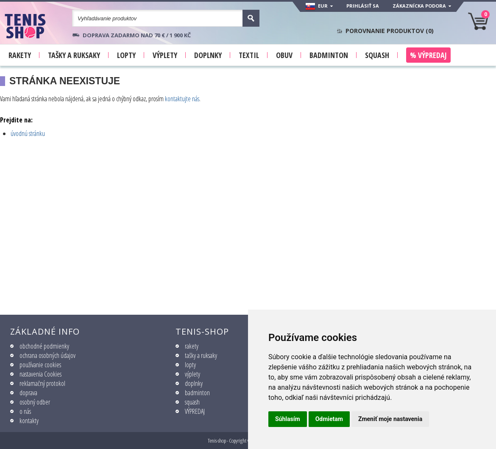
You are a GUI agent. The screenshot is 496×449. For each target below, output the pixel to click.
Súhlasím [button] (287, 419)
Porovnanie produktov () (390, 30)
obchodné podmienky (44, 346)
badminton (197, 392)
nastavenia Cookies (40, 374)
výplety (192, 374)
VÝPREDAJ (195, 411)
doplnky (194, 383)
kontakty (29, 420)
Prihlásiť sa (362, 6)
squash (192, 402)
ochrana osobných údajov (47, 355)
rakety (191, 346)
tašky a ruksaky (201, 355)
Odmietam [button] (329, 419)
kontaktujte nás (182, 98)
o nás (25, 411)
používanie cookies (40, 364)
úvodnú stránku (28, 133)
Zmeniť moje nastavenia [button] (390, 419)
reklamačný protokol (42, 383)
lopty (190, 364)
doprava (28, 392)
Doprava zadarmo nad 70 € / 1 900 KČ (137, 35)
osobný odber (35, 402)
